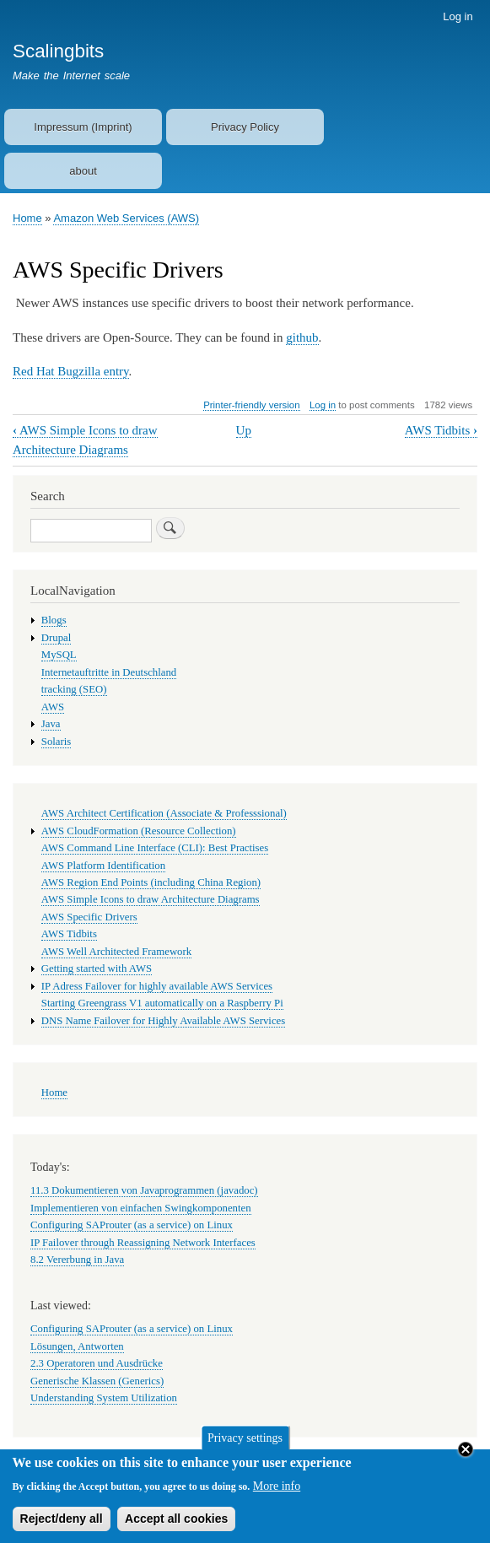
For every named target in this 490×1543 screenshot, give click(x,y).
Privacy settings (245, 1444)
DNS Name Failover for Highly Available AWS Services (163, 1021)
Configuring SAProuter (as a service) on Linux (131, 1225)
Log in (457, 16)
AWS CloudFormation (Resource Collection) (138, 831)
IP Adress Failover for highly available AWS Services (156, 986)
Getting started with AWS (96, 968)
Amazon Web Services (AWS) (126, 218)
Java (51, 724)
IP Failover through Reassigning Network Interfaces (143, 1243)
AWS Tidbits (441, 430)
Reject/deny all (61, 1524)
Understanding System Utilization (103, 1398)
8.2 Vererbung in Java (77, 1259)
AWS (52, 707)
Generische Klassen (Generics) (97, 1381)
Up (243, 430)
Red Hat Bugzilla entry (71, 371)
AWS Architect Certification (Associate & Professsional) (164, 813)
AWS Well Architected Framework (116, 952)
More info (276, 1492)
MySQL (59, 655)
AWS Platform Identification (103, 865)
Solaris (56, 741)
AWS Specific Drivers (89, 917)
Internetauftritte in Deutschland (108, 672)
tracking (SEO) (74, 689)
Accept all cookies (176, 1524)
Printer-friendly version (251, 405)
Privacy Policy (245, 127)
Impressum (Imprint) (83, 127)
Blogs (54, 620)
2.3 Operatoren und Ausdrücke (96, 1363)
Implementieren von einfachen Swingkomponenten (140, 1208)
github (302, 337)
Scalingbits (58, 51)
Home (27, 218)
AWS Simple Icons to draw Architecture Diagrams (150, 899)
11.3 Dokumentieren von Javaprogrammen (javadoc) (144, 1190)
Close (465, 1455)
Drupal (56, 638)
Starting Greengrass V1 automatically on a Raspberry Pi (162, 1003)
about (83, 171)
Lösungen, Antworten (77, 1346)
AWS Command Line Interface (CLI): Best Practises (154, 848)
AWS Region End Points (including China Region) (151, 882)
